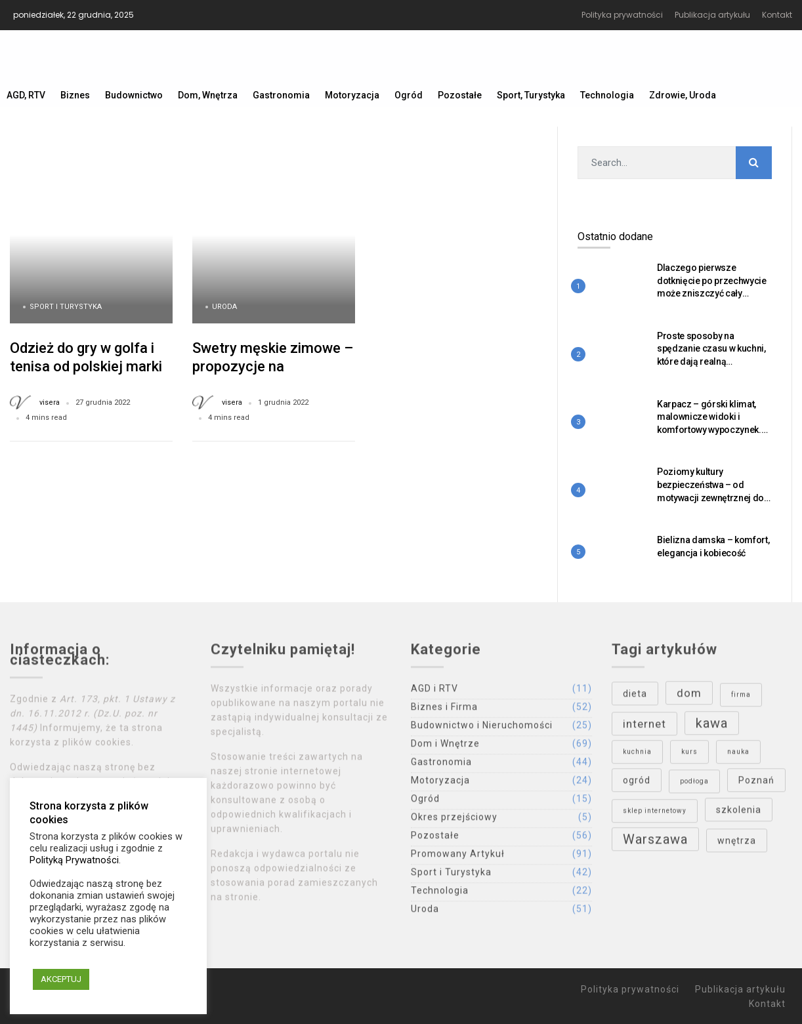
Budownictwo (134, 95)
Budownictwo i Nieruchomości (482, 728)
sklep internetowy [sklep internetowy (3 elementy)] (654, 813)
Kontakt (777, 14)
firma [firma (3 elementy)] (741, 697)
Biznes (75, 95)
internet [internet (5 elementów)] (644, 726)
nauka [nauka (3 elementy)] (738, 754)
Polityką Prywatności (74, 860)
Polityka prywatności (622, 14)
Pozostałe (460, 95)
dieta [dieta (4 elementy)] (635, 696)
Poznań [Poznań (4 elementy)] (756, 783)
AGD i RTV (434, 691)
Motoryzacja (352, 95)
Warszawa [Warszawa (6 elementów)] (655, 842)
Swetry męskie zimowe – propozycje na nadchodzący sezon (272, 366)
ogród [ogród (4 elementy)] (636, 783)
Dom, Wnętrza (208, 95)
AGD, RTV (26, 95)
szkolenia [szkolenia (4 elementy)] (738, 813)
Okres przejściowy (454, 820)
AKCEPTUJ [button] (61, 979)
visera (49, 403)
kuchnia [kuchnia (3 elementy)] (637, 754)
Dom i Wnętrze (445, 746)
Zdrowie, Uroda (682, 95)
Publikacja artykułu (712, 14)
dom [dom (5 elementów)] (689, 696)
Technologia (607, 95)
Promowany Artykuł (458, 856)
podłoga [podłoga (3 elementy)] (694, 784)
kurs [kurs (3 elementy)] (689, 754)
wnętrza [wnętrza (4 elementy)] (736, 843)
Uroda (224, 306)
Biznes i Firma (444, 710)
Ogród (408, 95)
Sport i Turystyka (66, 306)
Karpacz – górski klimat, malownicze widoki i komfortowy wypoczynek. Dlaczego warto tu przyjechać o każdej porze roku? (711, 436)
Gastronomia (281, 95)
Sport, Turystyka (531, 95)
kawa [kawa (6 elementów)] (712, 726)
